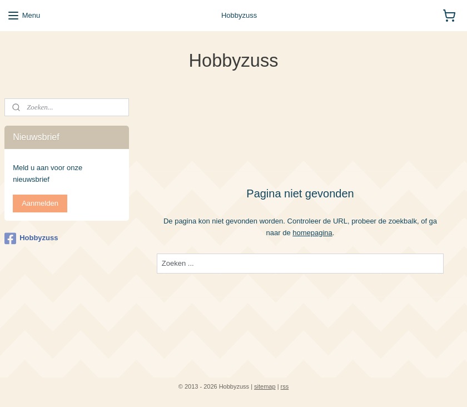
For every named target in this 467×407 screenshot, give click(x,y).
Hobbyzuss (31, 238)
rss (285, 386)
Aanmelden (40, 203)
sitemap (265, 386)
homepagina (312, 232)
